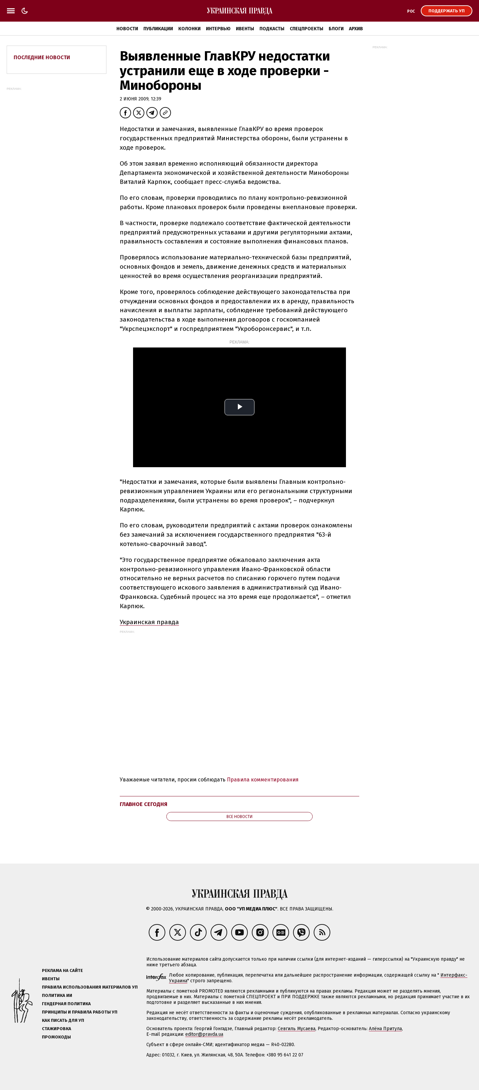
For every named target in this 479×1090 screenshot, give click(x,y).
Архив (356, 29)
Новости (127, 29)
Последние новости (42, 57)
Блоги (336, 29)
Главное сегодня (143, 804)
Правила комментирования (263, 779)
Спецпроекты (306, 29)
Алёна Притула (385, 1028)
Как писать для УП (63, 1020)
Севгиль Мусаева (296, 1028)
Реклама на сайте (62, 970)
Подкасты (271, 29)
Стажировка (56, 1028)
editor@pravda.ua (204, 1034)
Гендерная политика (66, 1003)
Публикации (158, 29)
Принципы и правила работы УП (79, 1012)
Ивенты (245, 29)
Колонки (189, 29)
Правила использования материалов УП (90, 987)
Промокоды (56, 1036)
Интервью (218, 29)
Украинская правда (149, 622)
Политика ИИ (57, 995)
